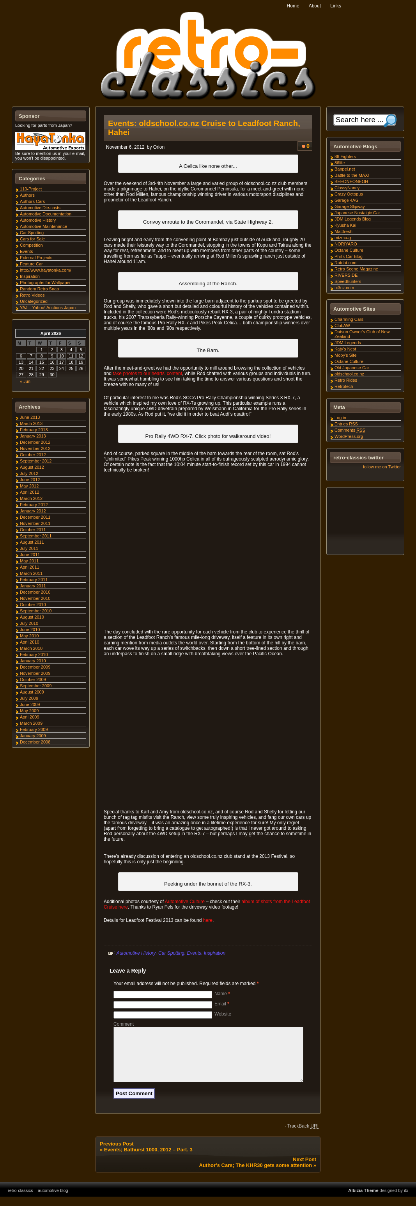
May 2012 (29, 486)
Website (222, 1014)
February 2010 (34, 654)
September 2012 (35, 461)
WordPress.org (349, 436)
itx (406, 1199)
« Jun (25, 381)
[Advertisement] (365, 522)
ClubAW (342, 325)
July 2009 (29, 698)
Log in (340, 417)
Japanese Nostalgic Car (357, 212)
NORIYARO (346, 244)
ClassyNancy (347, 187)
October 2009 (33, 679)
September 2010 (35, 610)
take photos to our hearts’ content (147, 373)
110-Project (31, 189)
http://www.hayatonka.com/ (45, 270)
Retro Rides (346, 380)
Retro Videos (32, 295)
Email (221, 1004)
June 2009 (30, 704)
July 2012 (29, 473)
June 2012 (30, 479)
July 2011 (29, 548)
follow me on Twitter (382, 466)
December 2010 (35, 592)
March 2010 (31, 648)
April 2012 (29, 492)
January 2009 (33, 735)
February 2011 (34, 579)
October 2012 (33, 454)
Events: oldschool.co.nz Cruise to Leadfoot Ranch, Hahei (204, 128)
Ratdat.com (345, 262)
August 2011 (32, 542)
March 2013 (31, 423)
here (207, 920)
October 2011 (33, 529)
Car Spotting (171, 952)
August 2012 (32, 467)
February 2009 (34, 729)
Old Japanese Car (352, 367)
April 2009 (29, 717)
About (315, 6)
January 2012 (33, 511)
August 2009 (32, 692)
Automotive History (136, 952)
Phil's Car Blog (349, 256)
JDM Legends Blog (353, 219)
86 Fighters (345, 156)
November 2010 (35, 598)
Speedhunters (348, 281)
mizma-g (343, 237)
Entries (346, 424)
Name (222, 993)
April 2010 (29, 642)
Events (194, 952)
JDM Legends (348, 342)
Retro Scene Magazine (356, 269)
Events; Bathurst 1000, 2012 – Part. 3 (148, 1159)
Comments (350, 430)
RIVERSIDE (346, 275)
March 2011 (31, 573)
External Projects (36, 257)
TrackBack (303, 1135)
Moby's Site (346, 355)
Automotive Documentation (45, 214)
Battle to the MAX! (352, 175)
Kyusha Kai (345, 225)
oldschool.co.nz (349, 374)
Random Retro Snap (39, 288)
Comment (123, 1024)
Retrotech (344, 386)
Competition (31, 245)
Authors (27, 195)
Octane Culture (349, 250)
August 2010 (32, 617)
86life (340, 162)
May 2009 (29, 710)
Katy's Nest (345, 349)
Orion (159, 147)
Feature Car (31, 263)
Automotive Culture (185, 901)
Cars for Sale (32, 239)
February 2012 (34, 504)
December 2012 (35, 442)
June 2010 (30, 629)
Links (335, 6)
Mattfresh (343, 231)
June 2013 (30, 417)
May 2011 (29, 561)
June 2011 (30, 554)
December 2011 (35, 517)
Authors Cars (32, 201)
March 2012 (31, 498)
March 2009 (31, 723)
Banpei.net (345, 169)
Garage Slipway (350, 206)
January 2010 (33, 660)
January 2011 (33, 585)
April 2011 (29, 567)
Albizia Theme (363, 1199)
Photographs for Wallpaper (45, 282)
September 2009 (35, 685)
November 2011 (35, 523)
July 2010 (29, 623)
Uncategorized (34, 301)
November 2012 (35, 448)
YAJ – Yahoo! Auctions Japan (48, 307)
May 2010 (29, 635)
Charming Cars (349, 319)
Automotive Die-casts (40, 207)
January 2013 (33, 436)
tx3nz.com (344, 287)
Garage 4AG (347, 200)
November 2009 (35, 673)
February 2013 (34, 429)
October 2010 (33, 604)
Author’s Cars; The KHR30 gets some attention (255, 1175)
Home (293, 6)
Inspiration (214, 952)
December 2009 (35, 667)
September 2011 (35, 536)
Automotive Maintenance (43, 226)
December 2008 (35, 742)
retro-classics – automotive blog (38, 1199)
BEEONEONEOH (351, 181)
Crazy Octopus (349, 194)
